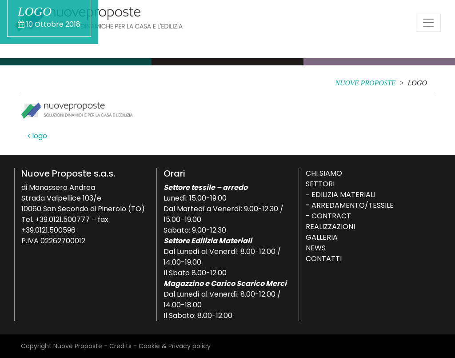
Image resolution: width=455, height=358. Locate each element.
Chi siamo (324, 173)
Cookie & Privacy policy (175, 346)
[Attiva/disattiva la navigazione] (428, 23)
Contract (331, 216)
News (316, 248)
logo (37, 136)
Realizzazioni (330, 226)
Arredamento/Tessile (352, 205)
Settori (320, 184)
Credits (120, 346)
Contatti (324, 258)
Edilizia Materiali (343, 194)
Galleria (322, 237)
